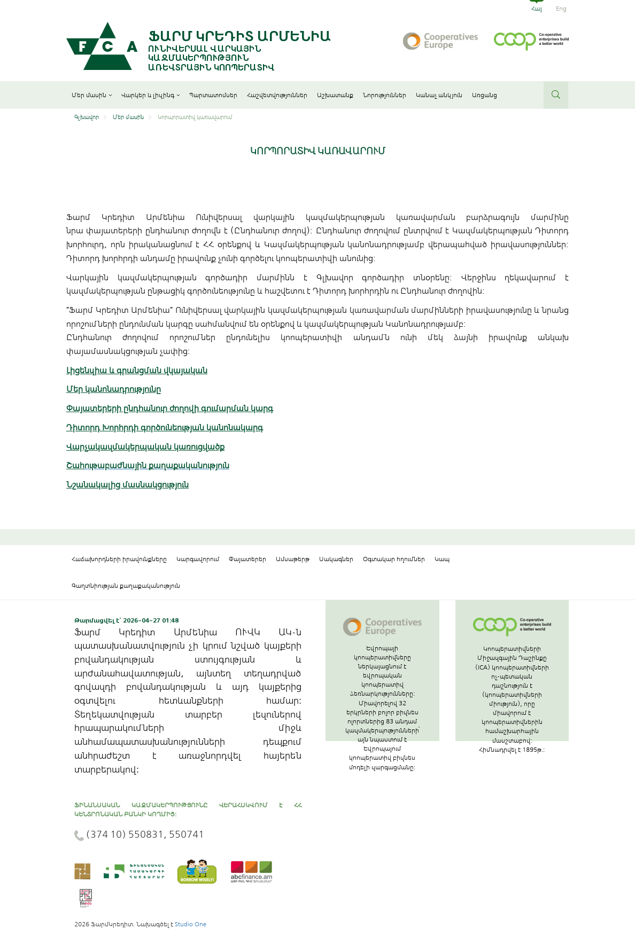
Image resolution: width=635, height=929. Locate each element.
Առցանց (484, 95)
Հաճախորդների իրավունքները (119, 559)
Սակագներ (336, 559)
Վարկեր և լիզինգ (150, 95)
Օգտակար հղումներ (394, 559)
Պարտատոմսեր (213, 95)
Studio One (190, 924)
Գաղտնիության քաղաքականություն (126, 585)
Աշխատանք (335, 95)
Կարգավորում (197, 559)
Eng (561, 8)
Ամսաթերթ (292, 559)
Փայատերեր (247, 559)
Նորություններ (384, 95)
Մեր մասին (92, 95)
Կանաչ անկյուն (439, 95)
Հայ (536, 8)
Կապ (442, 559)
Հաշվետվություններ (277, 95)
